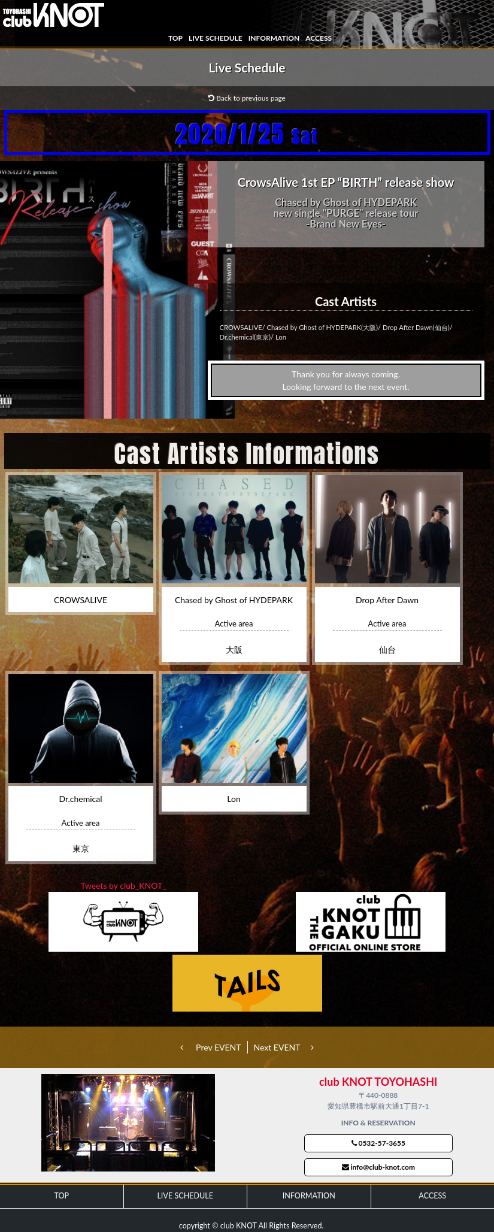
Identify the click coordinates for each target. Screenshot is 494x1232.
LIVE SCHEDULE (216, 38)
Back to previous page (247, 97)
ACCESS (318, 38)
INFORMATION (273, 38)
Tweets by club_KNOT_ (123, 885)
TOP (175, 38)
